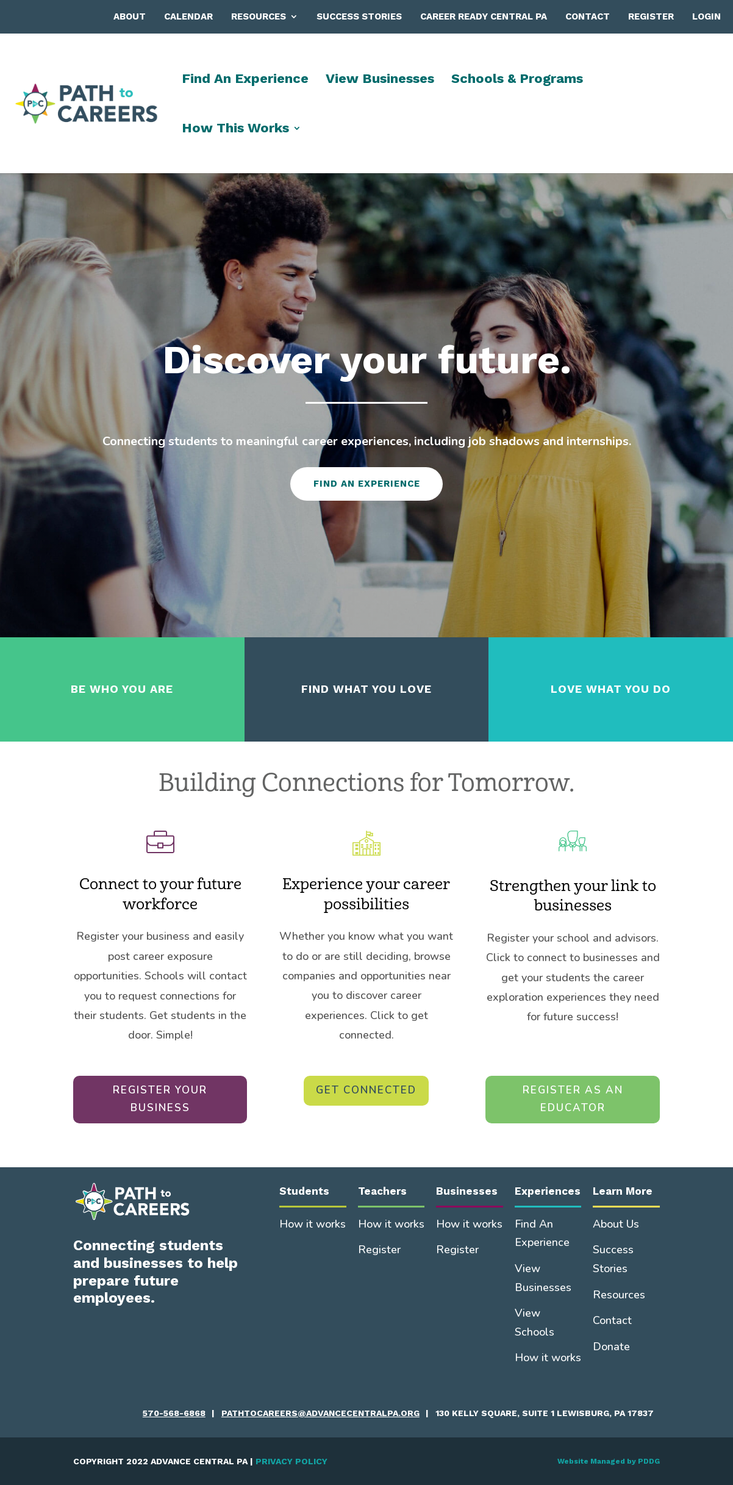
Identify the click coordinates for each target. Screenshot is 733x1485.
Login (706, 16)
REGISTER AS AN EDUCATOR (573, 1099)
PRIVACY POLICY (291, 1461)
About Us (616, 1224)
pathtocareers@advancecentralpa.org (320, 1413)
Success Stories (359, 16)
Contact (587, 16)
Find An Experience (245, 80)
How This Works (235, 129)
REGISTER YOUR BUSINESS (160, 1099)
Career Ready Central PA (483, 16)
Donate (611, 1346)
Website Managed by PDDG (608, 1461)
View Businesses (380, 80)
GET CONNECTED (366, 1090)
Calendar (188, 16)
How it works (312, 1224)
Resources (258, 16)
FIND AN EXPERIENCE (366, 483)
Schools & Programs (517, 80)
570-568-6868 (174, 1413)
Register (651, 16)
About (129, 16)
